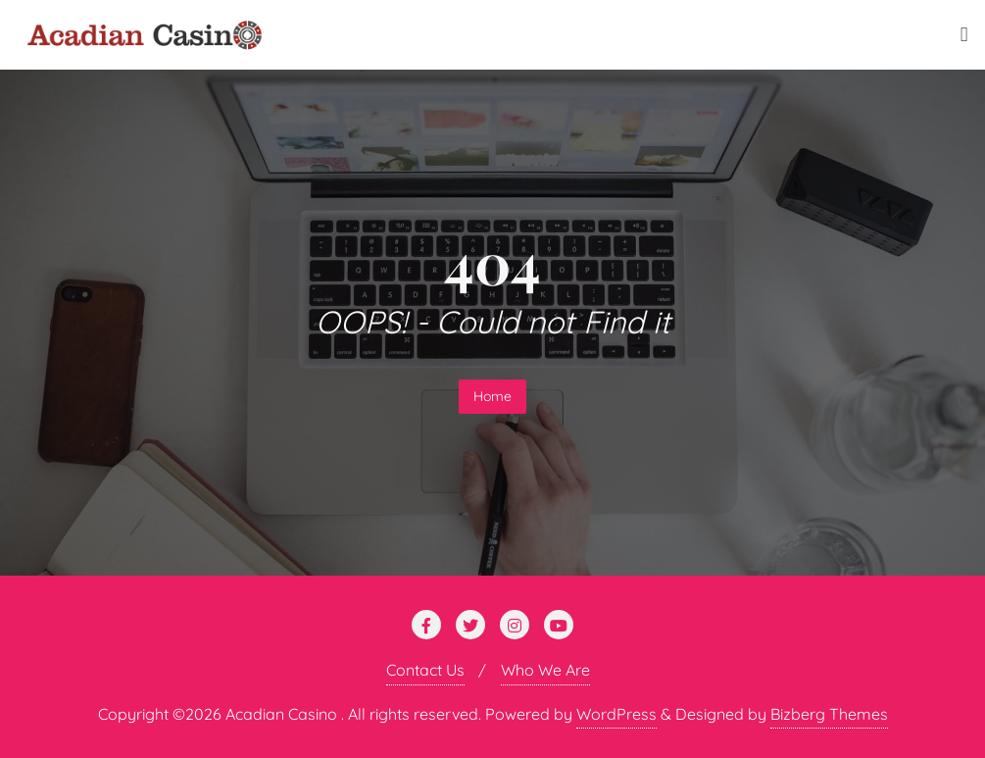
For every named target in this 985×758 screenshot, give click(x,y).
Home (492, 396)
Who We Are (545, 670)
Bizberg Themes (829, 714)
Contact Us (425, 670)
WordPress (616, 714)
